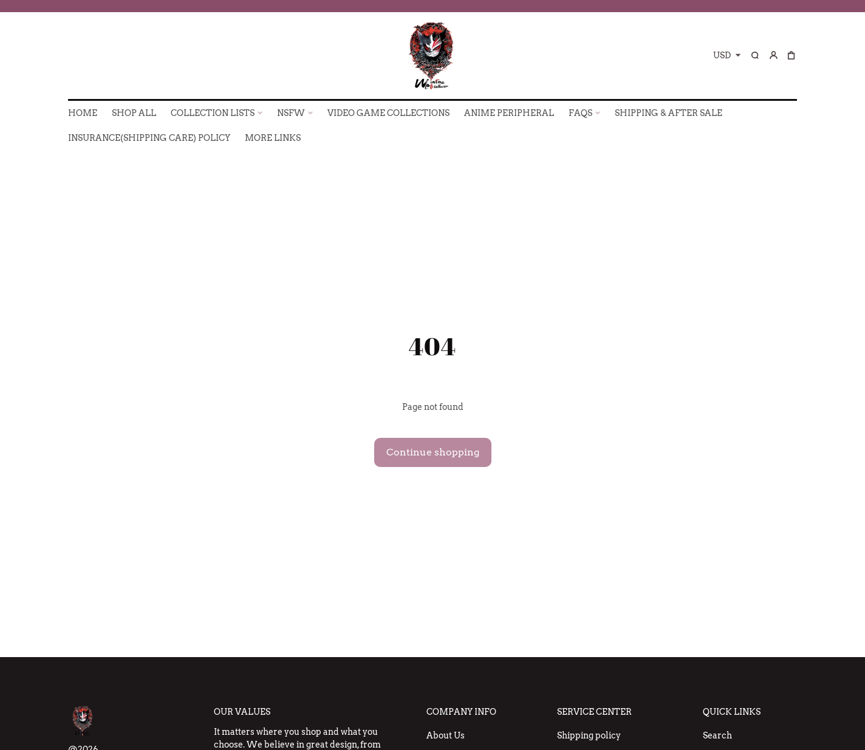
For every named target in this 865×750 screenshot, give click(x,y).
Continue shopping (432, 452)
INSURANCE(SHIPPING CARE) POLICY (149, 138)
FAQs (580, 113)
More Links (273, 138)
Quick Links (732, 712)
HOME (82, 113)
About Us (445, 735)
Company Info (461, 712)
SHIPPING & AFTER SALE (668, 113)
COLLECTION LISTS (213, 113)
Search (717, 735)
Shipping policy (589, 735)
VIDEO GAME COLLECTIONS (388, 113)
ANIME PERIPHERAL (509, 113)
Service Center (594, 712)
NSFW (291, 113)
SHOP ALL (134, 113)
